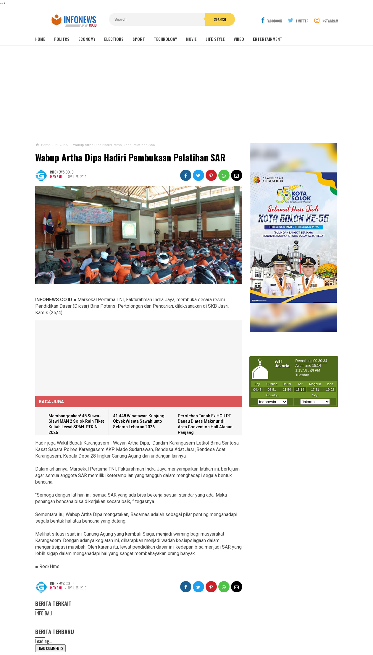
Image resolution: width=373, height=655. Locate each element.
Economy (86, 39)
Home (40, 39)
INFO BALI (56, 176)
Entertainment (267, 39)
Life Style (215, 39)
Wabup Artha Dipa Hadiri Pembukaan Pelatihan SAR (130, 157)
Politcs (62, 39)
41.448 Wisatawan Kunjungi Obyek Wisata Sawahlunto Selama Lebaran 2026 (139, 421)
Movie (191, 39)
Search (220, 19)
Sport (139, 39)
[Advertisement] (186, 94)
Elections (114, 39)
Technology (165, 39)
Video (239, 39)
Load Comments (50, 648)
